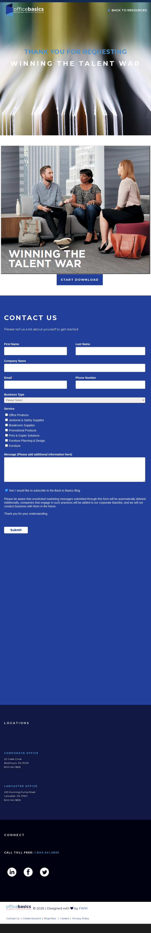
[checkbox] (74, 430)
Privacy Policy (80, 918)
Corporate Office (21, 753)
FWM (83, 908)
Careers (64, 918)
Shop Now (50, 918)
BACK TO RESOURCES (127, 10)
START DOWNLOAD (80, 280)
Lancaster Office (21, 786)
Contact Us (12, 918)
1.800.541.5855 (46, 852)
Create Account (32, 918)
